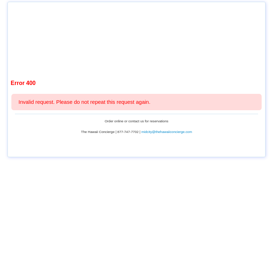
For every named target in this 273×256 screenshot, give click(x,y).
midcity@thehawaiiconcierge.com (166, 132)
